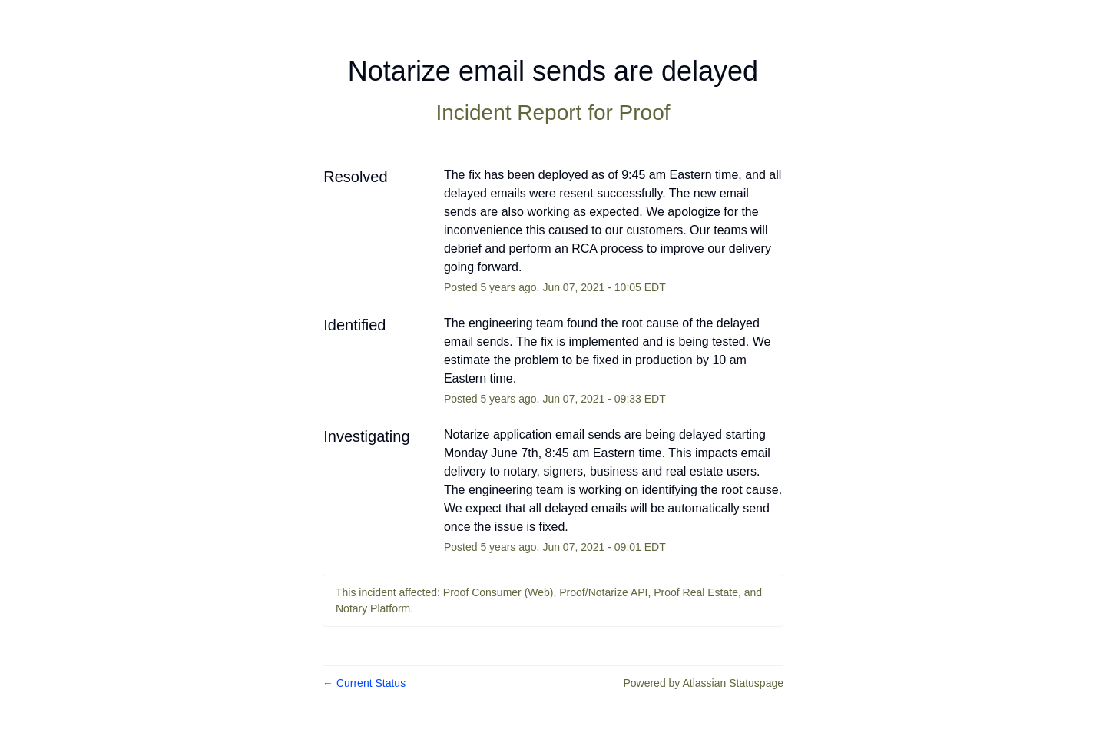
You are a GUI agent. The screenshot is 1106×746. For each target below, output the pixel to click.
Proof (645, 112)
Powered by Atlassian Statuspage (703, 683)
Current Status (364, 683)
